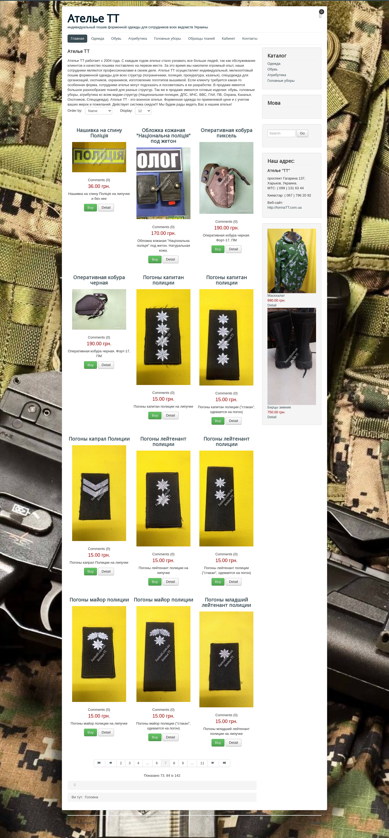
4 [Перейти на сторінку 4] (138, 763)
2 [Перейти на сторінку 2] (121, 763)
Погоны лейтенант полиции (163, 441)
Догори (315, 823)
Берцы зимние (279, 407)
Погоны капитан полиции (163, 280)
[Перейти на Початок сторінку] (99, 763)
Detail (106, 207)
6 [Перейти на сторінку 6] (157, 763)
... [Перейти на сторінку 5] (147, 763)
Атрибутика (137, 38)
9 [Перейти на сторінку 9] (183, 763)
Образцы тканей (201, 38)
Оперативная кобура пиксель (226, 133)
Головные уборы (167, 38)
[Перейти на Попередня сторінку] (111, 763)
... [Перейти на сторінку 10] (192, 763)
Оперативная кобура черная (99, 280)
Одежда (97, 38)
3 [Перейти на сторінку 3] (129, 763)
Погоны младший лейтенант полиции (226, 602)
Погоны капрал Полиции (99, 438)
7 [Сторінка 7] (165, 763)
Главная (77, 38)
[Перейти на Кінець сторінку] (224, 763)
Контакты (249, 38)
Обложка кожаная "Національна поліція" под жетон (163, 135)
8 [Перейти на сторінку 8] (174, 763)
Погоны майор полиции (99, 599)
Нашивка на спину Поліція (99, 133)
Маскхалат (276, 295)
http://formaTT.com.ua (284, 207)
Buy (90, 207)
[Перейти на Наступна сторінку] (213, 763)
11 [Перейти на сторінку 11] (202, 763)
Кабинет (228, 38)
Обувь (116, 38)
